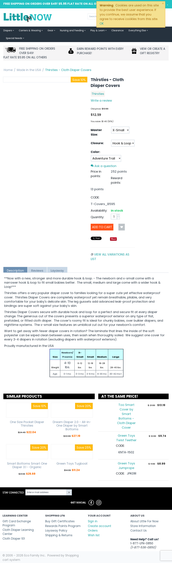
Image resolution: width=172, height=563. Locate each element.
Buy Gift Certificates (60, 521)
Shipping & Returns (58, 535)
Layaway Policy (56, 531)
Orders (93, 531)
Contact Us (138, 531)
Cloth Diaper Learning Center (18, 532)
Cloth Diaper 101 (14, 539)
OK (102, 23)
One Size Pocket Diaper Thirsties (27, 423)
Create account (99, 526)
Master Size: (96, 132)
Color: (95, 152)
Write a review (101, 100)
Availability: (99, 210)
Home (8, 70)
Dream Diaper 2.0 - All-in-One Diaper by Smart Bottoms (72, 425)
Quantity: (97, 217)
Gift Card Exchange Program (17, 523)
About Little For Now (144, 521)
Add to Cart (102, 227)
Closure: (97, 143)
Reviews (37, 270)
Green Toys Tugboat (72, 463)
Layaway (57, 270)
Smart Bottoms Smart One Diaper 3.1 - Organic (27, 465)
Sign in (92, 521)
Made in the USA (29, 70)
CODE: (95, 197)
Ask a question (103, 166)
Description (15, 270)
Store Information (143, 526)
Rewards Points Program (63, 526)
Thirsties (98, 94)
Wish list (94, 535)
